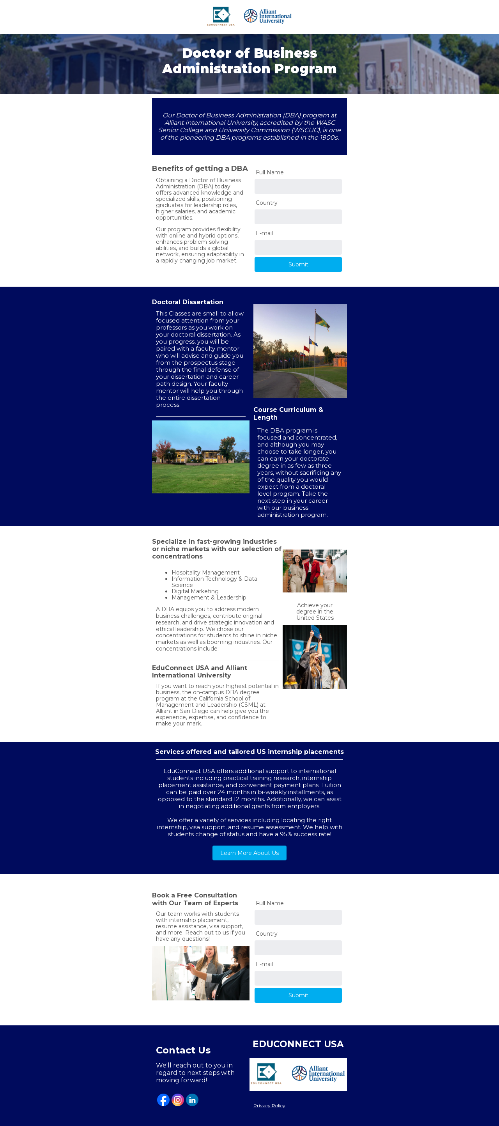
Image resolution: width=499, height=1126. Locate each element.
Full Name (270, 172)
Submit (298, 264)
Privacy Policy (269, 1105)
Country (267, 202)
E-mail (264, 233)
